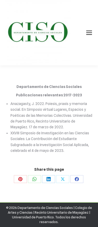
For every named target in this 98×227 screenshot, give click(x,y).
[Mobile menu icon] (89, 32)
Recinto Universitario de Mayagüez (62, 212)
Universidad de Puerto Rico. (33, 217)
